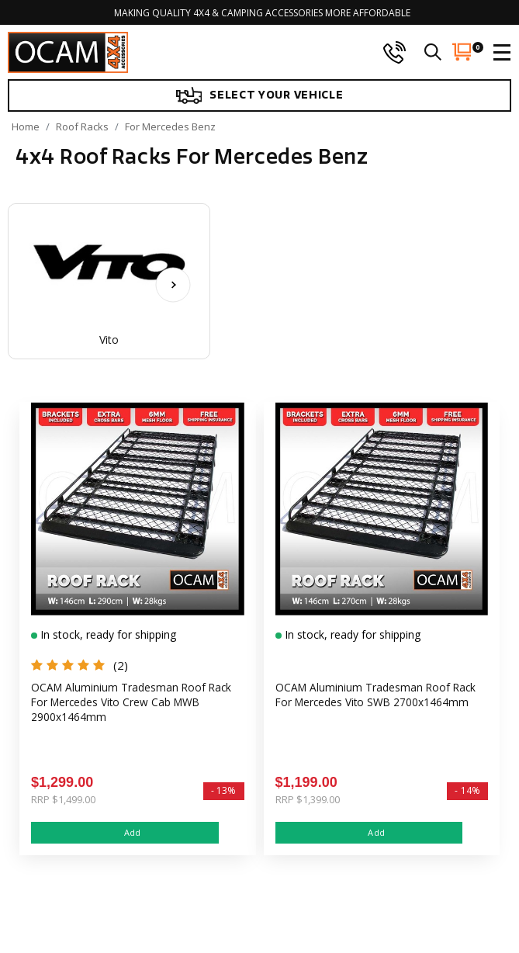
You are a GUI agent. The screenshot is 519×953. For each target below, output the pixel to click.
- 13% (224, 790)
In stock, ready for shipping (106, 634)
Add (125, 833)
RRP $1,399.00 (307, 799)
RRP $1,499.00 (63, 799)
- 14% (467, 790)
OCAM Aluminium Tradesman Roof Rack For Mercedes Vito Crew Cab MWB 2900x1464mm (133, 703)
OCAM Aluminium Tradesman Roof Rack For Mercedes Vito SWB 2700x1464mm (377, 695)
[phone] (394, 52)
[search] (432, 52)
